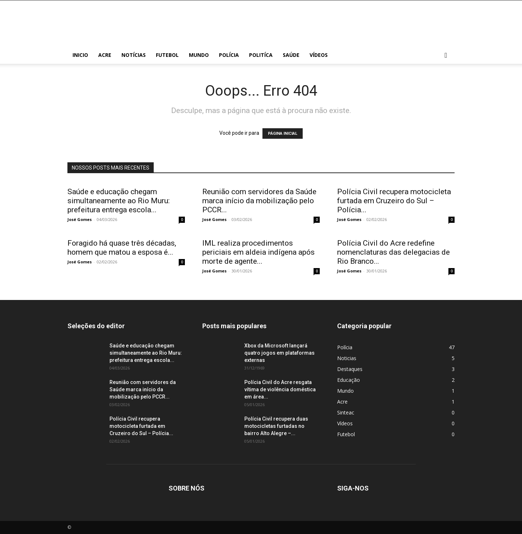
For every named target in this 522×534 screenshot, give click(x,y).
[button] (446, 55)
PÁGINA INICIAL (282, 133)
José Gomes (79, 219)
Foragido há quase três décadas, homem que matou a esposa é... (121, 247)
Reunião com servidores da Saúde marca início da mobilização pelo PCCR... (259, 200)
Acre (104, 54)
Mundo (199, 54)
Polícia (229, 54)
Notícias (133, 54)
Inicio (80, 54)
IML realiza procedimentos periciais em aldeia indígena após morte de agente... (258, 252)
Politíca (261, 54)
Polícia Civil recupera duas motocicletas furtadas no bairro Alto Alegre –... (276, 426)
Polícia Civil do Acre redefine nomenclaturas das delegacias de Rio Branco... (393, 252)
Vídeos (319, 54)
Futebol (167, 54)
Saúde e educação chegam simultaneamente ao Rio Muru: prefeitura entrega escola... (118, 200)
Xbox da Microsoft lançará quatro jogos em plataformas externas (279, 353)
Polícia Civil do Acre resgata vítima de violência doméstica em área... (280, 389)
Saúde (291, 54)
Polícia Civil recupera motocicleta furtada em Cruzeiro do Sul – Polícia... (394, 200)
